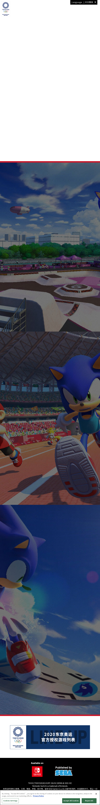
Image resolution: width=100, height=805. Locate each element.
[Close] (96, 793)
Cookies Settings (10, 801)
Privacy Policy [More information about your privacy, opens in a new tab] (38, 796)
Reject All (89, 801)
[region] (50, 797)
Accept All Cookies (71, 801)
